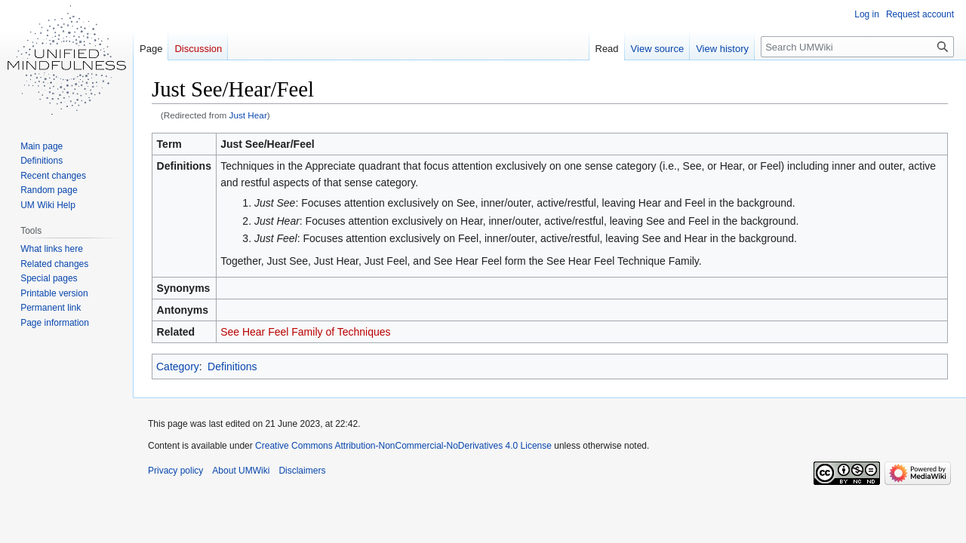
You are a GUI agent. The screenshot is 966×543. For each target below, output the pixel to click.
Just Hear (248, 115)
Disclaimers (301, 470)
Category (177, 366)
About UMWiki (240, 470)
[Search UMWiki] (857, 46)
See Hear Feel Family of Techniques (305, 332)
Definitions (232, 366)
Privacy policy (175, 470)
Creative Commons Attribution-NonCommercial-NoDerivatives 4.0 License (403, 445)
